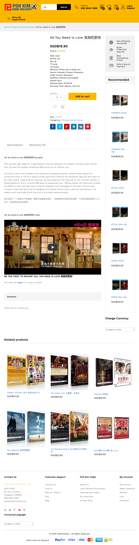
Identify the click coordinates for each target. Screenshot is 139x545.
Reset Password (127, 488)
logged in (21, 282)
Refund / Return (53, 492)
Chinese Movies (68, 120)
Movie (80, 120)
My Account (125, 484)
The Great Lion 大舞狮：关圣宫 (65, 393)
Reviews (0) (37, 144)
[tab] (15, 146)
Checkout (124, 500)
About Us (84, 484)
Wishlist (123, 492)
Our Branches (86, 496)
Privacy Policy (86, 500)
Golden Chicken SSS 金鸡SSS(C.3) (23, 392)
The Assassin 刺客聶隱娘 (18, 450)
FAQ (47, 496)
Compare (62, 106)
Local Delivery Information (92, 488)
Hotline (84, 5)
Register (131, 8)
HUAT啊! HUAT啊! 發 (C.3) (106, 450)
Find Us (48, 488)
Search (63, 7)
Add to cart (82, 96)
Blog (47, 500)
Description (15, 144)
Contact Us (50, 484)
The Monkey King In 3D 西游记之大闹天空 (69, 450)
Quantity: (53, 93)
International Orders (89, 492)
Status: (53, 51)
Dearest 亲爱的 (101, 394)
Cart (122, 496)
